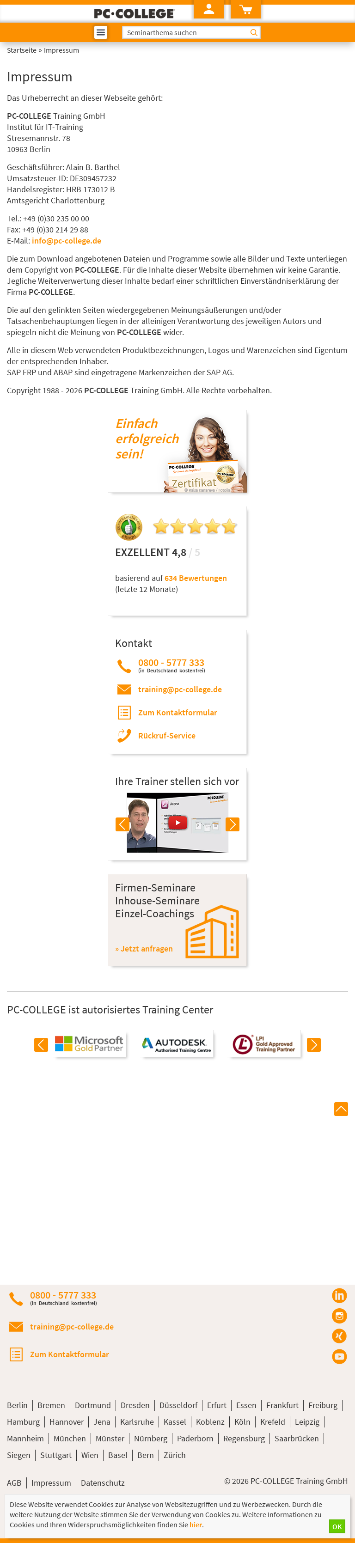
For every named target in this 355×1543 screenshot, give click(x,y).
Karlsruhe (137, 1421)
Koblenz (210, 1421)
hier (196, 1524)
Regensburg (244, 1438)
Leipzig (307, 1421)
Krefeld (272, 1421)
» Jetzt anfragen (144, 948)
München (70, 1438)
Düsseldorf (178, 1405)
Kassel (175, 1421)
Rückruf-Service (167, 735)
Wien (89, 1455)
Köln (242, 1421)
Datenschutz (103, 1482)
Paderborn (195, 1438)
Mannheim (25, 1438)
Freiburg (322, 1405)
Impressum (51, 1482)
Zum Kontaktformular (177, 712)
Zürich (175, 1455)
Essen (246, 1405)
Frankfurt (282, 1405)
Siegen (19, 1455)
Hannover (66, 1421)
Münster (110, 1438)
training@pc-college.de (180, 689)
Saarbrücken (297, 1438)
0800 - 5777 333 (171, 665)
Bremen (51, 1405)
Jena (101, 1421)
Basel (118, 1455)
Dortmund (93, 1405)
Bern (145, 1455)
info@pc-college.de (66, 240)
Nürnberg (150, 1438)
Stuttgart (56, 1455)
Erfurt (216, 1405)
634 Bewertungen (196, 578)
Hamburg (23, 1421)
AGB (14, 1482)
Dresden (135, 1405)
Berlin (17, 1405)
